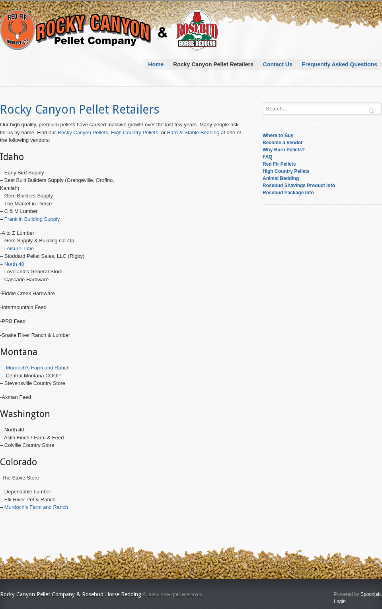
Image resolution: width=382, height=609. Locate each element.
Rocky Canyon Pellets (83, 132)
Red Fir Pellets (279, 164)
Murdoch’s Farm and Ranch (37, 368)
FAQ (268, 157)
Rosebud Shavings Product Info (299, 185)
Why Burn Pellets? (284, 150)
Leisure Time (19, 248)
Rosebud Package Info (288, 192)
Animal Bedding (281, 178)
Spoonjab (371, 594)
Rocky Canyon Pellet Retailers (213, 64)
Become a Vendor (283, 142)
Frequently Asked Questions (339, 64)
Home (156, 64)
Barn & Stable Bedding (193, 132)
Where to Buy (278, 135)
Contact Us (277, 64)
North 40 (14, 264)
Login (339, 601)
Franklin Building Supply (32, 219)
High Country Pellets (134, 132)
